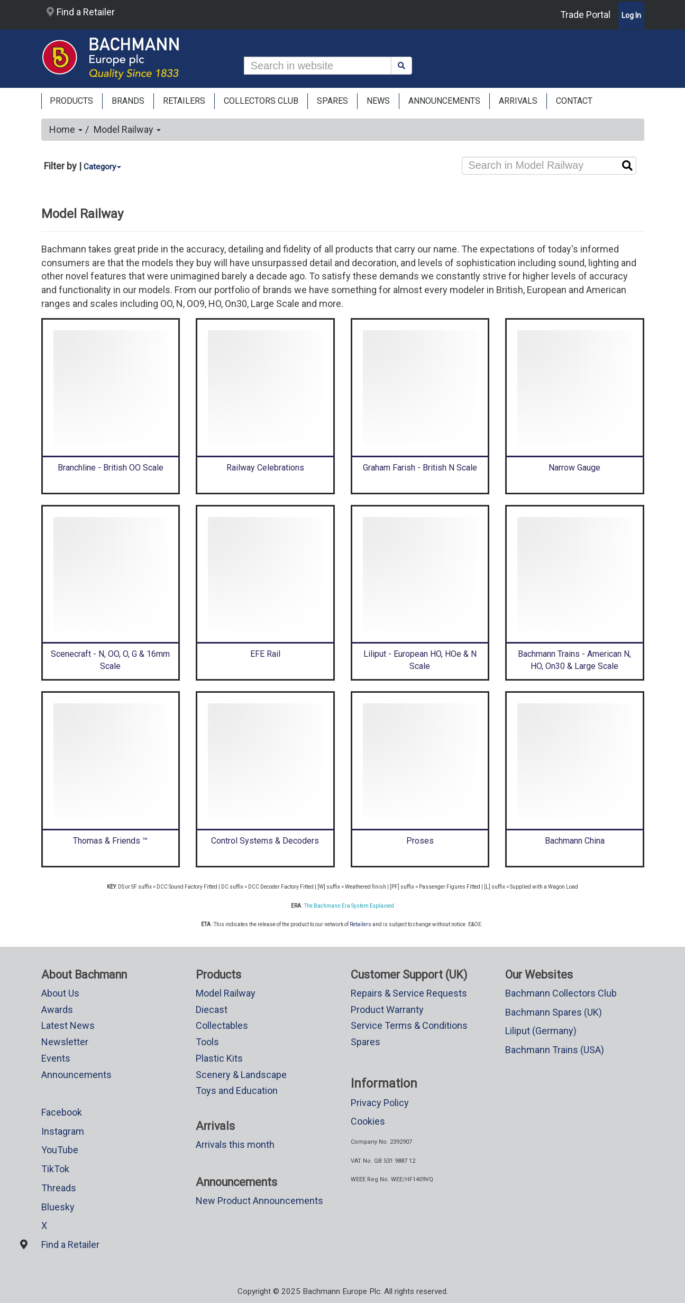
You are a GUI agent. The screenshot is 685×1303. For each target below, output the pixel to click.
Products (71, 101)
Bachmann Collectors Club (561, 993)
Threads (58, 1187)
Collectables (222, 1025)
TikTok (55, 1168)
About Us (60, 993)
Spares (365, 1041)
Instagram (62, 1131)
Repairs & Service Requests (409, 993)
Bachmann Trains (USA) (554, 1049)
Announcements (76, 1074)
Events (55, 1058)
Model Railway (127, 129)
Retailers (360, 924)
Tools (207, 1041)
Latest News (68, 1025)
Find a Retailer (81, 11)
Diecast (211, 1009)
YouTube (59, 1149)
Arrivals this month (235, 1144)
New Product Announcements (259, 1200)
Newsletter (64, 1041)
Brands (128, 101)
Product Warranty (387, 1009)
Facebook (61, 1112)
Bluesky (58, 1206)
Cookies (368, 1121)
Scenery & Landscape (241, 1074)
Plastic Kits (219, 1058)
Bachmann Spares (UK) (553, 1012)
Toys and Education (237, 1090)
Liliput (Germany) (541, 1030)
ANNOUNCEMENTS (444, 101)
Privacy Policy (380, 1102)
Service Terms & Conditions (409, 1025)
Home (66, 129)
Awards (57, 1009)
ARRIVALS (518, 101)
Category (102, 166)
